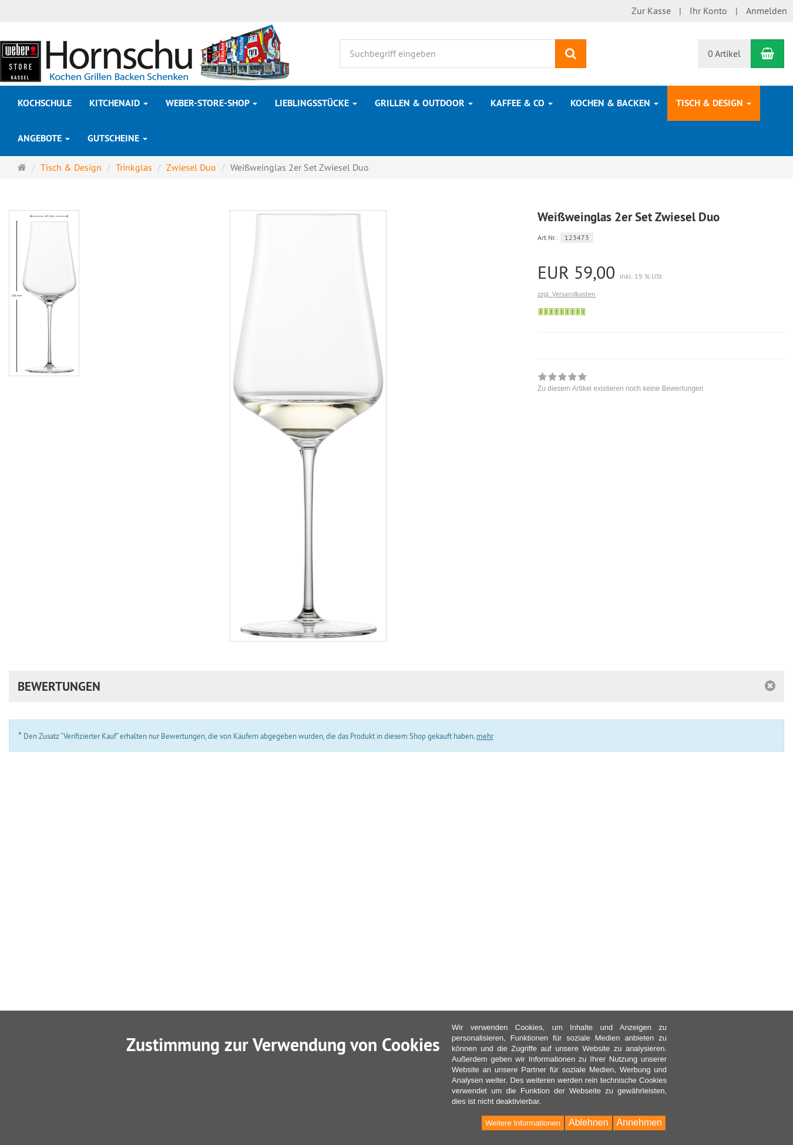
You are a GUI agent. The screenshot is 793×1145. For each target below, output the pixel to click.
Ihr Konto (708, 10)
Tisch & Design (713, 103)
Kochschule (45, 103)
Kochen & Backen (614, 103)
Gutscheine (117, 138)
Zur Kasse (651, 10)
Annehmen (639, 1122)
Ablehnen (589, 1122)
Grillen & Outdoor (424, 103)
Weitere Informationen (522, 1123)
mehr (484, 736)
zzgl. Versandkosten (566, 293)
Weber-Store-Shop (211, 103)
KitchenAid (118, 103)
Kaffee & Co (521, 103)
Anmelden (766, 10)
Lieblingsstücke (316, 103)
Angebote (44, 138)
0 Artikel (724, 53)
